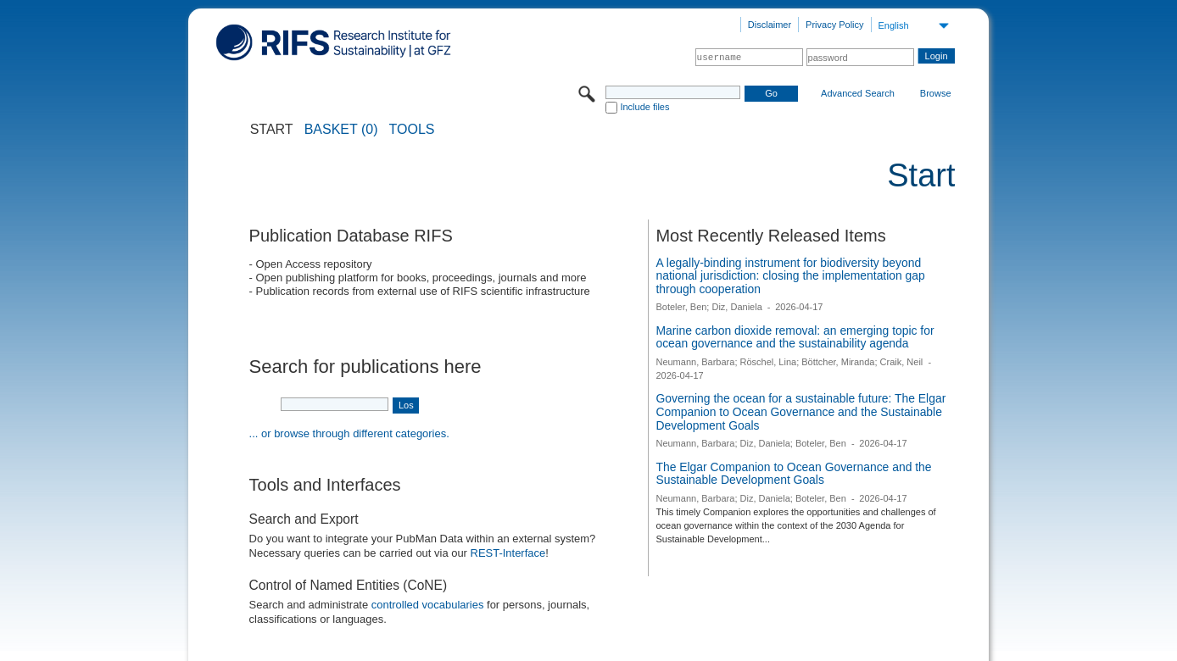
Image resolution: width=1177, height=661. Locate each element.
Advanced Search (858, 93)
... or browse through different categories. (349, 433)
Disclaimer (769, 24)
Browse (935, 93)
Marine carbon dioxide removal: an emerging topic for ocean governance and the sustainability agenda (794, 337)
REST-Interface (508, 553)
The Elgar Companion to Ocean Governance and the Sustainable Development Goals (793, 473)
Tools (412, 129)
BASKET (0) (341, 129)
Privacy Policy (834, 24)
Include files (644, 107)
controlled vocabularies (427, 604)
